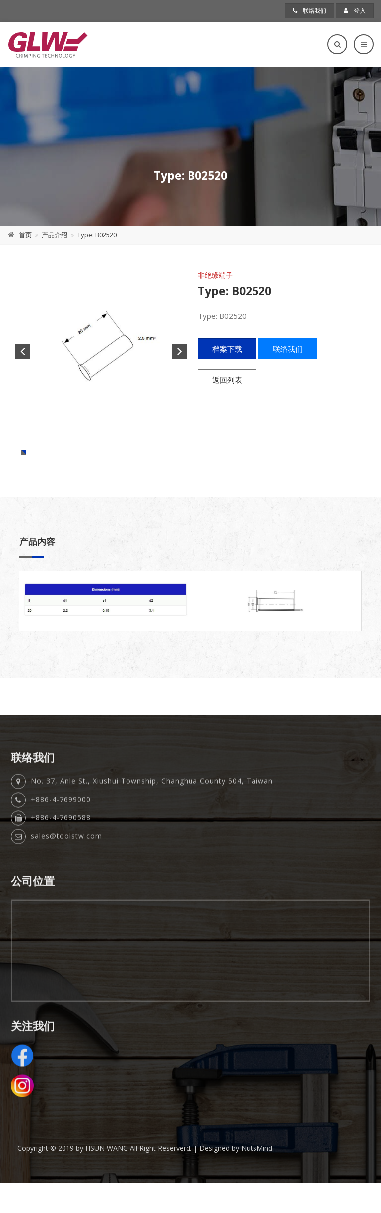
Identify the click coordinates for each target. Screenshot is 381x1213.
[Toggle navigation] (364, 44)
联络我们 (309, 10)
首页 (25, 234)
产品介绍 (54, 234)
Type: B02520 (97, 234)
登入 (355, 10)
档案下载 (227, 349)
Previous (22, 351)
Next (179, 351)
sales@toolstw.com (66, 876)
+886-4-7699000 (61, 840)
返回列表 (227, 380)
